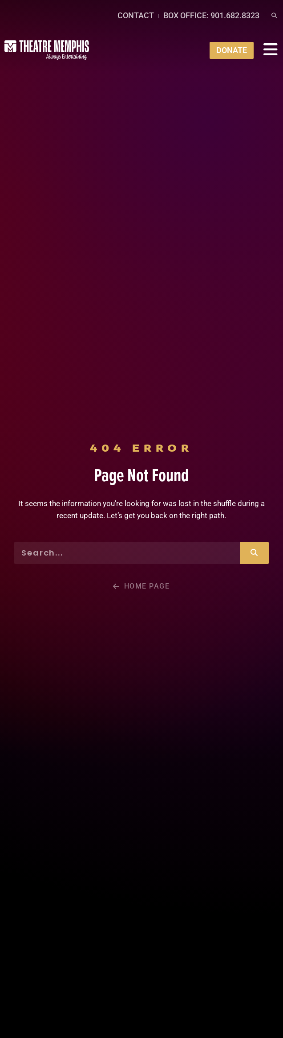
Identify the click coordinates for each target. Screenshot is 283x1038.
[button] (273, 15)
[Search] (254, 553)
